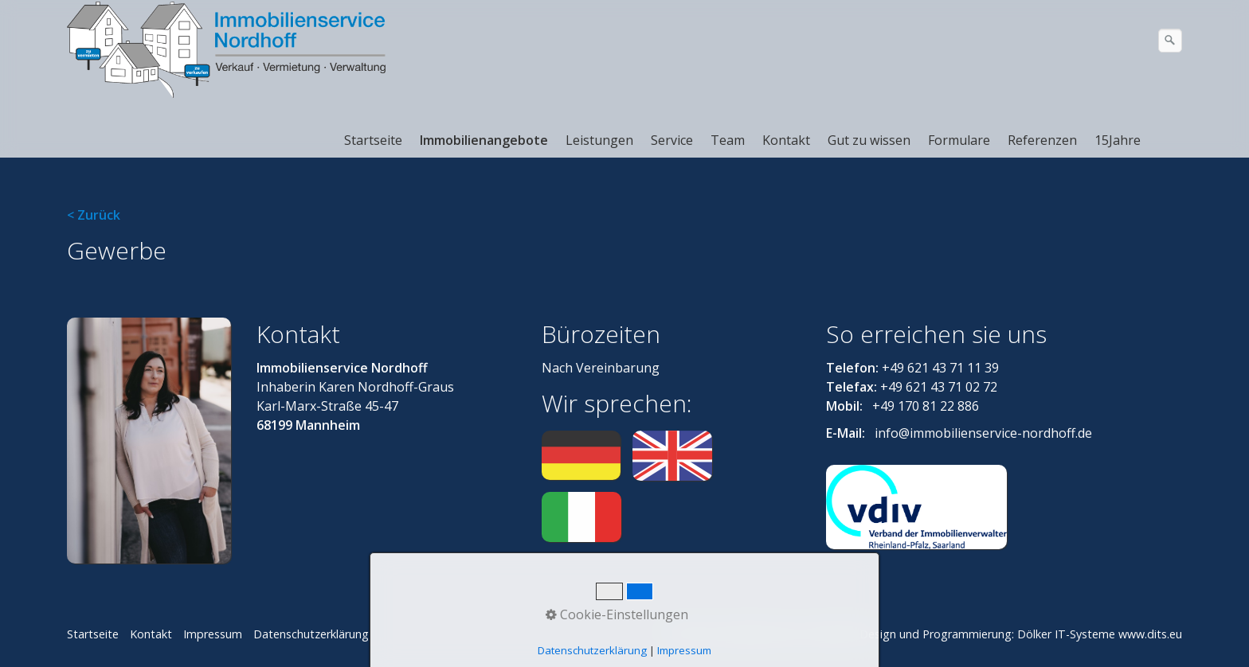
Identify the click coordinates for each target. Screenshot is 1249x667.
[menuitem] (374, 140)
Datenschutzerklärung (311, 634)
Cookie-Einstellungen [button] (617, 614)
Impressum (212, 634)
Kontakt (786, 140)
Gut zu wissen (869, 140)
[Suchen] (1170, 40)
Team (728, 140)
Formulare (959, 140)
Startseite (373, 140)
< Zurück (93, 215)
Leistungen (599, 140)
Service (672, 140)
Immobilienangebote (484, 140)
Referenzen (1042, 140)
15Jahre (1117, 140)
